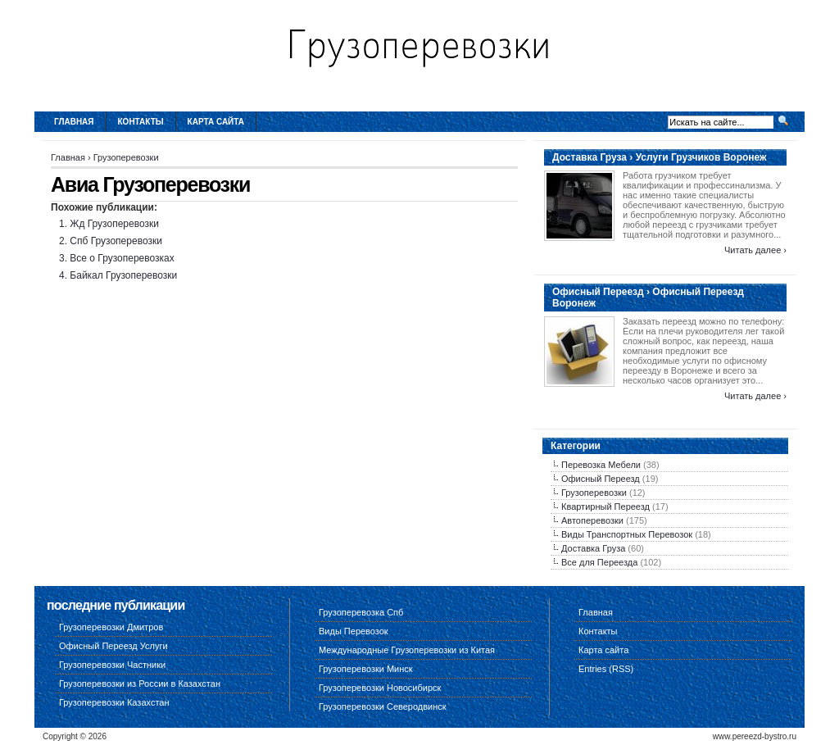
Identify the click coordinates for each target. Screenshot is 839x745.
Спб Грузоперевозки (116, 241)
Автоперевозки (592, 520)
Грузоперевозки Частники (112, 665)
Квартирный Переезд (605, 506)
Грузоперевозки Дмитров (111, 627)
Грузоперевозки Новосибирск (380, 688)
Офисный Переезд (600, 479)
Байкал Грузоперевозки (123, 275)
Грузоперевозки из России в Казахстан (139, 683)
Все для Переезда (599, 562)
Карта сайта (216, 121)
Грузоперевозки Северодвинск (383, 706)
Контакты (141, 121)
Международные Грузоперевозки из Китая (407, 650)
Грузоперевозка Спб (361, 612)
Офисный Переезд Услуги (113, 646)
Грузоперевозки (126, 157)
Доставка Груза (593, 548)
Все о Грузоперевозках (122, 258)
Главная (74, 121)
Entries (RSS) (605, 669)
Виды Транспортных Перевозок (626, 534)
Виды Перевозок (353, 631)
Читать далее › (755, 250)
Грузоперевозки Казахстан (114, 702)
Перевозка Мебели (601, 465)
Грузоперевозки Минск (366, 669)
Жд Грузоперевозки (114, 223)
